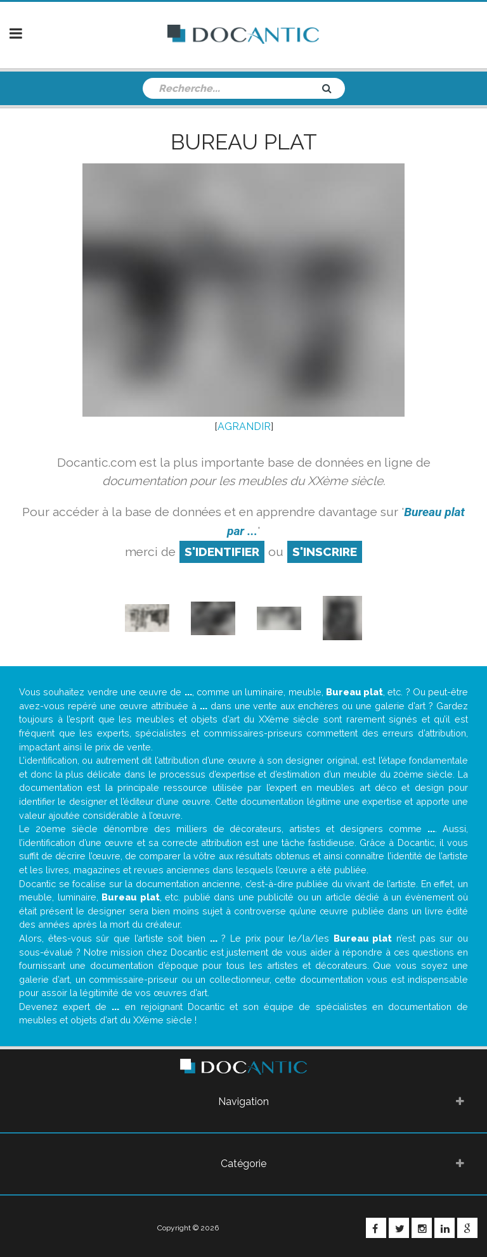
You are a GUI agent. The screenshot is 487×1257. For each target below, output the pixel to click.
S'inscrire (324, 552)
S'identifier (222, 552)
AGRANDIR (244, 426)
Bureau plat (244, 142)
